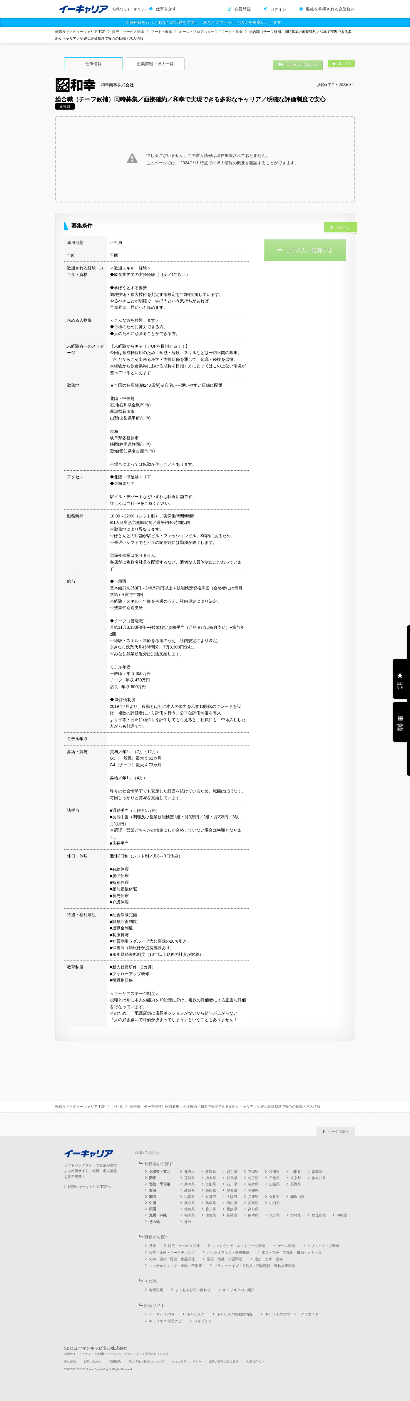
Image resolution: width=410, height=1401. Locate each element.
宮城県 (253, 1172)
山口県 (274, 1203)
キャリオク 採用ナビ (165, 1321)
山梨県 (274, 1184)
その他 (154, 1222)
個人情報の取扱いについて (146, 1361)
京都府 (210, 1197)
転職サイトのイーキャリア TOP (80, 32)
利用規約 (115, 1361)
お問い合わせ (92, 1361)
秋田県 (274, 1172)
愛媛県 (232, 1209)
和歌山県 (297, 1197)
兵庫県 (253, 1197)
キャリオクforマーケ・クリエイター (293, 1314)
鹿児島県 (319, 1215)
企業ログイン (255, 1361)
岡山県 (232, 1203)
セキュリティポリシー (186, 1361)
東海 (152, 1191)
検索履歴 (400, 727)
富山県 (210, 1184)
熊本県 (253, 1215)
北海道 (189, 1172)
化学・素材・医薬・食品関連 (172, 1259)
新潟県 (189, 1184)
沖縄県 (342, 1215)
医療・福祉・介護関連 (224, 1259)
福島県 (317, 1172)
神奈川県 (319, 1178)
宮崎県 (295, 1215)
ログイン (278, 9)
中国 (152, 1203)
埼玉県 (253, 1178)
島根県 (210, 1203)
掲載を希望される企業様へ (330, 9)
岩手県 (232, 1172)
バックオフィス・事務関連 (228, 1253)
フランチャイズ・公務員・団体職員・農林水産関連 (254, 1266)
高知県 (253, 1209)
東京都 (295, 1178)
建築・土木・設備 (269, 1259)
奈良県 (274, 1197)
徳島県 (189, 1209)
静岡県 (210, 1191)
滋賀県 (189, 1197)
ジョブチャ (203, 1321)
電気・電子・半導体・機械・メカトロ (292, 1253)
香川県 (210, 1209)
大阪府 (232, 1197)
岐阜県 (189, 1191)
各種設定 (156, 1290)
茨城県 (189, 1178)
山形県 (295, 1172)
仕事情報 (93, 63)
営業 (152, 1246)
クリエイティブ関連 (323, 1246)
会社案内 (70, 1361)
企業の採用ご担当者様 (223, 1361)
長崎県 (232, 1215)
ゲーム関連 (286, 1246)
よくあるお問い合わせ (192, 1290)
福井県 (253, 1184)
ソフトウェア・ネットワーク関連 (238, 1246)
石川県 (232, 1184)
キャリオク (195, 1314)
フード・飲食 (161, 32)
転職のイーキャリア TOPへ (89, 1187)
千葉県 (274, 1178)
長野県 (295, 1184)
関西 (152, 1197)
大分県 (274, 1215)
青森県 (210, 1172)
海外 (187, 1222)
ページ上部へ (338, 1131)
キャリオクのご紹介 (239, 1290)
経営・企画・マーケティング (172, 1253)
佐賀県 (210, 1215)
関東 (152, 1178)
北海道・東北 (159, 1172)
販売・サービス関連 (128, 32)
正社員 (117, 1107)
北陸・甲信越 (159, 1184)
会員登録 (242, 9)
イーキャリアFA (162, 1314)
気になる (400, 685)
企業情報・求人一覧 (155, 63)
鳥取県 (189, 1203)
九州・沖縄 (158, 1215)
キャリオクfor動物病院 (234, 1314)
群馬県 (232, 1178)
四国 (152, 1209)
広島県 (253, 1203)
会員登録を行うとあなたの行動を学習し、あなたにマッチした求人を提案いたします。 (205, 22)
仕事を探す (166, 8)
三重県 (253, 1191)
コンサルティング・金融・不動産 (175, 1266)
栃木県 (210, 1178)
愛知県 (232, 1191)
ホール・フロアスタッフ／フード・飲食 (210, 32)
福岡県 (189, 1215)
